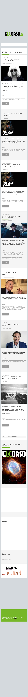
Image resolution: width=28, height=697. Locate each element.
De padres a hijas (19, 253)
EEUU (25, 360)
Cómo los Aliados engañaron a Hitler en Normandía (12, 378)
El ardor (7, 254)
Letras (3, 147)
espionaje (19, 149)
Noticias (6, 51)
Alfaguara (4, 149)
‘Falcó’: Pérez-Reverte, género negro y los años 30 (12, 165)
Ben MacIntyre (5, 419)
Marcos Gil (6, 381)
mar (17, 257)
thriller (17, 99)
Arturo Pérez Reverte (12, 149)
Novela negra (16, 201)
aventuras (4, 252)
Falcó (23, 149)
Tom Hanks (20, 258)
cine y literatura (18, 306)
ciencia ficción (10, 252)
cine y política (12, 360)
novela (18, 150)
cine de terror (17, 252)
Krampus (9, 257)
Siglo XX (21, 201)
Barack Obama (5, 360)
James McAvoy (5, 99)
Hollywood (4, 257)
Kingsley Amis (10, 308)
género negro (5, 201)
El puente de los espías (15, 254)
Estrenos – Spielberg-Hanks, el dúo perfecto (11, 217)
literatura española (12, 150)
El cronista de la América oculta (10, 325)
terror (15, 258)
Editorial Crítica (12, 419)
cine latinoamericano (10, 253)
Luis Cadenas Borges (9, 63)
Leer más (5, 103)
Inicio (3, 51)
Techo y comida (10, 258)
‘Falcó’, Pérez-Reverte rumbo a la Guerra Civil (12, 114)
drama (3, 254)
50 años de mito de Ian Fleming (9, 273)
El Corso (6, 118)
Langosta (14, 257)
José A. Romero (7, 328)
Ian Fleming (4, 308)
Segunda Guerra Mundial (7, 309)
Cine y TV (4, 95)
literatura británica (18, 308)
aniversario (4, 306)
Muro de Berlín (12, 99)
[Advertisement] (14, 15)
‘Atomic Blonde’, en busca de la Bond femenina (11, 60)
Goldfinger (22, 307)
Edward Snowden (19, 360)
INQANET (15, 618)
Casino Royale (11, 306)
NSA (20, 361)
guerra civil (4, 150)
